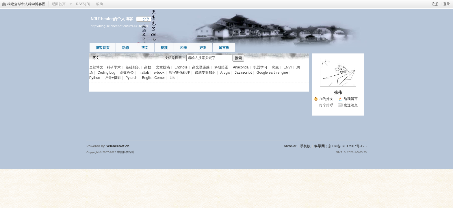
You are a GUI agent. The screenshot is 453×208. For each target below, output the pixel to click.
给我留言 (351, 99)
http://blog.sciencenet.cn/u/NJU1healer (119, 26)
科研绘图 (221, 67)
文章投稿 (163, 67)
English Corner (153, 78)
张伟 (338, 92)
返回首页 (59, 4)
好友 (202, 48)
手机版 (305, 146)
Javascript (243, 72)
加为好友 (326, 99)
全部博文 (96, 67)
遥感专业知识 (205, 72)
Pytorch (131, 78)
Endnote (180, 67)
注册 (435, 4)
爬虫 (275, 67)
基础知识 (133, 67)
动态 (125, 48)
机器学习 (260, 67)
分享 (146, 19)
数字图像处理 (179, 72)
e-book (159, 72)
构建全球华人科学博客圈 (26, 4)
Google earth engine (272, 72)
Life (172, 78)
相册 (183, 48)
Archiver (290, 146)
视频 (164, 48)
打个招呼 (326, 105)
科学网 (319, 146)
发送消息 (351, 105)
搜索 (238, 58)
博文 (144, 48)
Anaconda (240, 67)
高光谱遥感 (200, 67)
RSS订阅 (83, 4)
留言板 (224, 48)
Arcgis (225, 72)
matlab (144, 72)
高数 (147, 67)
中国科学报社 (125, 152)
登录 (446, 4)
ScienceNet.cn (117, 146)
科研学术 (114, 67)
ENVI (288, 67)
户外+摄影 (113, 78)
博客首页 (102, 48)
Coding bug (106, 72)
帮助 (99, 4)
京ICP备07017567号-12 (346, 146)
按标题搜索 (173, 58)
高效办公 (127, 72)
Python (94, 78)
